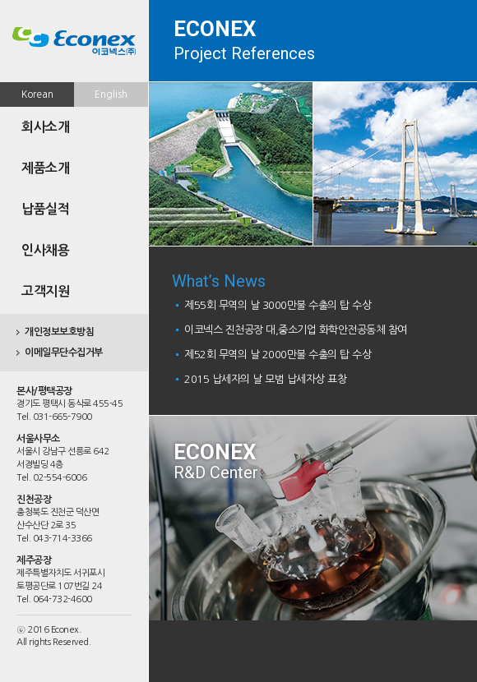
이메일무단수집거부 (64, 352)
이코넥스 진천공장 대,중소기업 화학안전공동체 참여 (295, 330)
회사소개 (45, 127)
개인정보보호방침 (59, 332)
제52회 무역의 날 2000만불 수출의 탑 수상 (277, 354)
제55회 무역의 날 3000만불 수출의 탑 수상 (277, 305)
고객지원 (45, 291)
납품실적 (45, 209)
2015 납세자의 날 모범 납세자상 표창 (265, 379)
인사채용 (45, 250)
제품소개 (45, 168)
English (111, 94)
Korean (37, 94)
